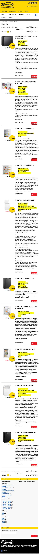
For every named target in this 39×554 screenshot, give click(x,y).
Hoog (3, 512)
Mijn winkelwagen (12, 11)
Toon (27, 27)
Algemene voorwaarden (26, 545)
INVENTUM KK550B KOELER (24, 279)
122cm (3, 521)
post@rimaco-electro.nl (32, 6)
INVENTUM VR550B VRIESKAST (25, 432)
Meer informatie (19, 75)
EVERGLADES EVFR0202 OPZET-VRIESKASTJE (26, 37)
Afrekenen (20, 11)
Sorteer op (28, 31)
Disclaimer (34, 545)
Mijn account (4, 11)
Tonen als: (3, 31)
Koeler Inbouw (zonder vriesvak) (7, 485)
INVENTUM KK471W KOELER (24, 129)
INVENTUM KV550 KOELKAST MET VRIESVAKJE (26, 307)
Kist (3, 515)
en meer (6, 508)
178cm (3, 522)
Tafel (3, 513)
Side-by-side (5, 498)
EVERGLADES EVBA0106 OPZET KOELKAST (25, 82)
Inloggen (26, 11)
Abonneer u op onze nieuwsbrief (10, 530)
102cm (3, 519)
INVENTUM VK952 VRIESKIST (24, 386)
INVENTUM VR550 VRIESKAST (25, 349)
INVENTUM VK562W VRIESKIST (25, 200)
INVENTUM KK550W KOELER (24, 165)
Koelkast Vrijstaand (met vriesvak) (8, 491)
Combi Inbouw (5, 493)
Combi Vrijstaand (6, 495)
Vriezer (3, 496)
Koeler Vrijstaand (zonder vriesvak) (8, 488)
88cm (3, 518)
